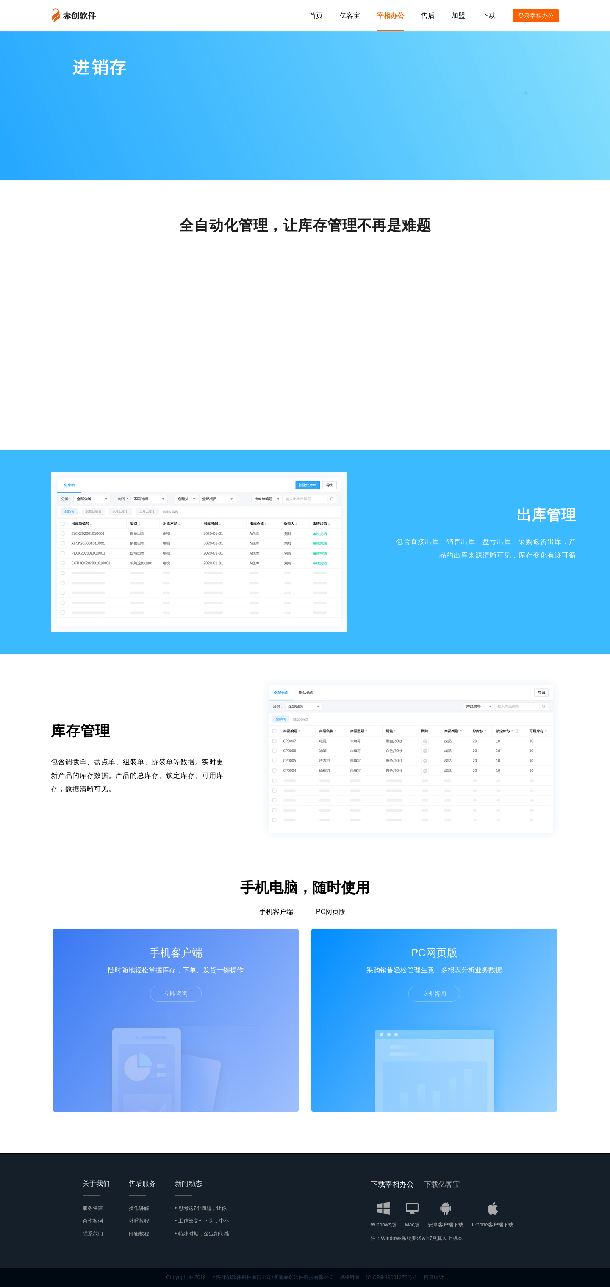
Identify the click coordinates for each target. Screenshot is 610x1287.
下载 (489, 15)
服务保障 (93, 1208)
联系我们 (93, 1234)
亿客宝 (350, 15)
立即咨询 (176, 993)
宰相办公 (390, 15)
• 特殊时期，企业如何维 (202, 1234)
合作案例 (93, 1221)
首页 (316, 15)
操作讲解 (139, 1208)
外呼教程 (139, 1221)
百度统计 (434, 1277)
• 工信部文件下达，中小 (202, 1221)
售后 (428, 15)
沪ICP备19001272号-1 (391, 1277)
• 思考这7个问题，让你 (201, 1208)
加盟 (458, 15)
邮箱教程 (139, 1234)
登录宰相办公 (536, 15)
